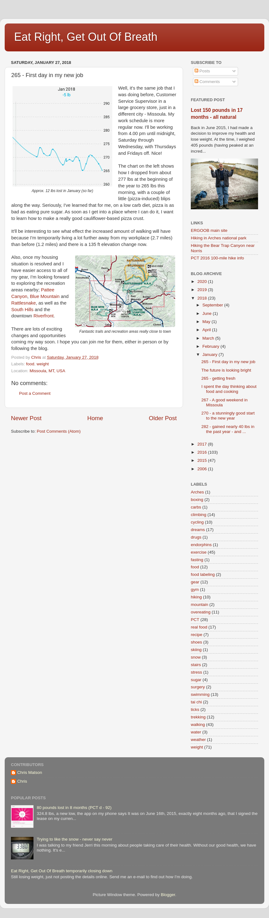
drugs (196, 537)
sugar (196, 679)
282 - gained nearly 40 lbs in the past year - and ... (228, 429)
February (211, 346)
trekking (198, 717)
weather (198, 739)
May (206, 321)
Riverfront (43, 315)
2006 (202, 469)
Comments (207, 81)
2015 (202, 460)
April (207, 329)
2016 (202, 452)
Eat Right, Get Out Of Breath (85, 36)
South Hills (22, 309)
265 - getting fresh (218, 378)
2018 (202, 298)
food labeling (203, 574)
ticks (195, 709)
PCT (195, 619)
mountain (199, 604)
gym (195, 589)
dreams (198, 529)
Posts (202, 71)
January (210, 354)
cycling (197, 522)
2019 (202, 289)
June (207, 313)
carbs (196, 507)
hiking (196, 597)
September (213, 305)
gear (195, 582)
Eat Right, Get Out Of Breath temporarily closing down (61, 870)
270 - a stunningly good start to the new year (228, 415)
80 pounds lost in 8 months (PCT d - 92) (74, 807)
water (196, 732)
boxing (197, 499)
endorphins (201, 544)
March (208, 338)
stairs (196, 664)
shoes (196, 642)
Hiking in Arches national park (218, 238)
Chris (22, 781)
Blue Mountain (44, 296)
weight (43, 364)
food (30, 364)
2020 (202, 281)
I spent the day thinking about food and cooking (228, 389)
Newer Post (26, 418)
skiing (196, 649)
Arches (197, 492)
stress (196, 672)
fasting (197, 559)
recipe (196, 634)
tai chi (196, 702)
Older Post (163, 418)
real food (199, 627)
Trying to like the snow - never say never (74, 839)
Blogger (168, 894)
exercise (198, 552)
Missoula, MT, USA (47, 370)
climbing (198, 514)
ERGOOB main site (209, 230)
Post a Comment (35, 393)
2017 (202, 444)
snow (196, 657)
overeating (201, 612)
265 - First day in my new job (228, 361)
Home (95, 418)
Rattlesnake (23, 302)
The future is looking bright (226, 370)
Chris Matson (29, 772)
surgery (198, 687)
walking (198, 724)
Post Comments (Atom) (59, 431)
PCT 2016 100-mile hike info (217, 258)
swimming (200, 694)
